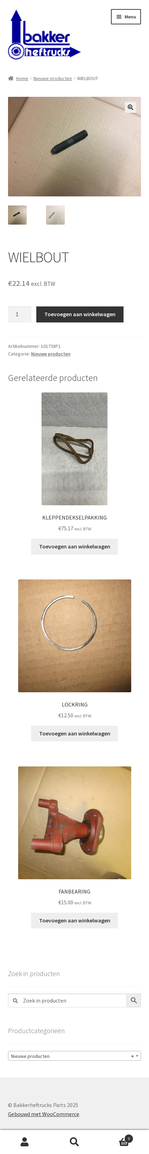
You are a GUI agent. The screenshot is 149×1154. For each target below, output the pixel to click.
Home (22, 78)
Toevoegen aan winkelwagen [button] (74, 546)
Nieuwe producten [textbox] (72, 1056)
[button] (130, 107)
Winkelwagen (116, 1137)
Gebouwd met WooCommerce (43, 1113)
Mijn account (25, 1142)
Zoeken (74, 1142)
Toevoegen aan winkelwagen (80, 314)
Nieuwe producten (52, 78)
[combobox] (74, 1056)
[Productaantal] (20, 314)
